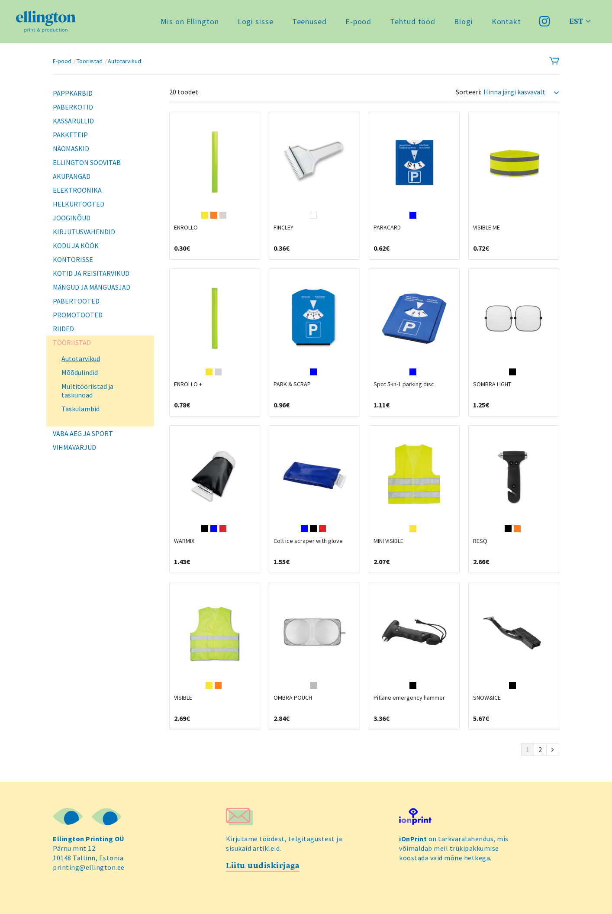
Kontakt (506, 21)
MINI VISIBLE (388, 541)
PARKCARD (387, 227)
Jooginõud (71, 217)
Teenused (309, 21)
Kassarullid (73, 120)
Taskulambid (80, 408)
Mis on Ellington (190, 21)
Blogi (463, 21)
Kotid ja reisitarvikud (91, 273)
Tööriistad (90, 61)
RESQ (480, 541)
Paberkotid (73, 107)
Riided (63, 328)
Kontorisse (73, 259)
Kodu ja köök (76, 245)
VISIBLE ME (486, 227)
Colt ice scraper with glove (308, 541)
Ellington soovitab (87, 162)
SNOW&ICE (487, 697)
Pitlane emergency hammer (409, 697)
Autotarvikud (124, 61)
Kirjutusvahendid (84, 231)
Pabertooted (76, 301)
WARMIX (184, 541)
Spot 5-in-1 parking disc (404, 384)
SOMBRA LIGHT (492, 384)
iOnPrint (413, 838)
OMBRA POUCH (293, 697)
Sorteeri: (468, 92)
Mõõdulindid (79, 372)
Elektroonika (77, 190)
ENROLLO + (188, 384)
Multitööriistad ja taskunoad (87, 390)
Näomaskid (71, 148)
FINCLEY (283, 227)
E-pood (358, 21)
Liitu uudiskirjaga (263, 866)
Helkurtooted (78, 204)
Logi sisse (256, 21)
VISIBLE (183, 697)
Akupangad (71, 176)
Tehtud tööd (412, 21)
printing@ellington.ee (89, 867)
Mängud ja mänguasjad (91, 287)
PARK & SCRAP (292, 384)
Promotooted (78, 314)
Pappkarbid (73, 93)
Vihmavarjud (74, 447)
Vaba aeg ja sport (83, 433)
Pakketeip (70, 134)
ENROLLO (186, 227)
